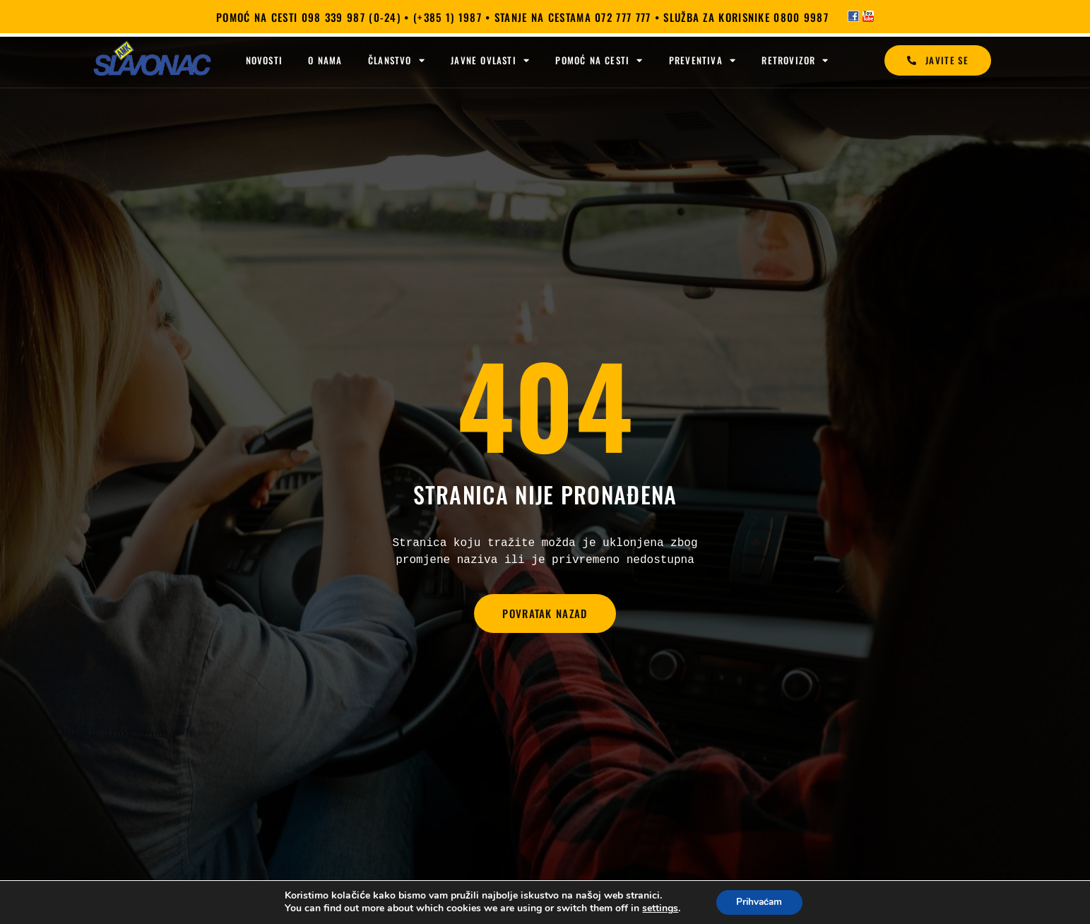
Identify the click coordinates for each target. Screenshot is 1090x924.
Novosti (264, 60)
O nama (325, 60)
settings (658, 908)
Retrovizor (795, 60)
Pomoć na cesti (599, 60)
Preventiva (702, 60)
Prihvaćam (759, 901)
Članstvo (396, 60)
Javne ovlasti (490, 60)
